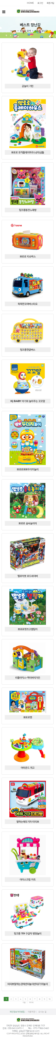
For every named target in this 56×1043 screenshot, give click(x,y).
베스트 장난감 (41, 31)
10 (49, 999)
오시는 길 (42, 1011)
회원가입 (50, 3)
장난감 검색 (25, 31)
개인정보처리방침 (17, 1011)
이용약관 (31, 1011)
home (30, 3)
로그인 (40, 3)
